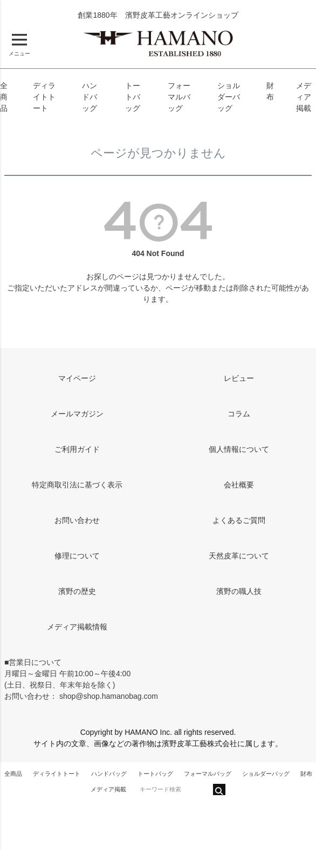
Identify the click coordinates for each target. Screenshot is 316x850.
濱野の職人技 (239, 591)
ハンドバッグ (89, 96)
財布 (306, 773)
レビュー (239, 378)
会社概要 (239, 484)
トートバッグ (132, 96)
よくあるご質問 (238, 520)
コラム (239, 413)
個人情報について (239, 449)
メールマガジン (77, 413)
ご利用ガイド (77, 449)
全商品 (4, 96)
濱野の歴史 (77, 591)
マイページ (77, 378)
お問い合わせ (77, 520)
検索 (219, 789)
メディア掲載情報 (77, 626)
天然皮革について (239, 555)
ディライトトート (44, 96)
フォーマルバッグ (179, 96)
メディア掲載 (303, 96)
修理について (77, 555)
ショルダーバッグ (228, 96)
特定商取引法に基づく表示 (77, 484)
